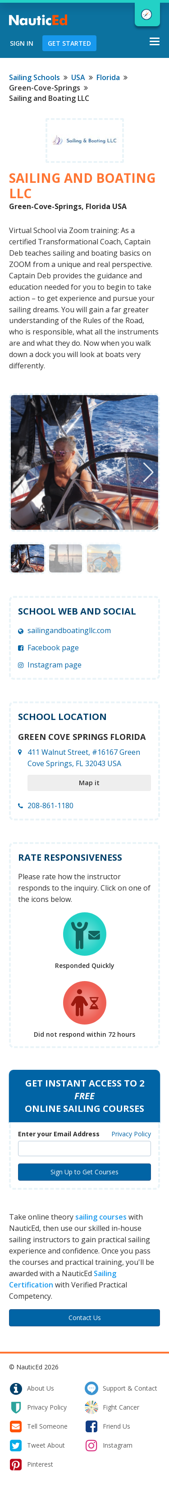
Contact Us (85, 1317)
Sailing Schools (34, 77)
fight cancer (112, 1407)
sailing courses (101, 1217)
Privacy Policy (131, 1134)
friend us (107, 1426)
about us (31, 1388)
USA (78, 77)
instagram (108, 1445)
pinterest (31, 1464)
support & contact (121, 1388)
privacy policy (38, 1407)
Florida (108, 77)
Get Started (69, 43)
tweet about (37, 1445)
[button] (148, 472)
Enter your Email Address (59, 1134)
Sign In (21, 43)
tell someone (38, 1426)
